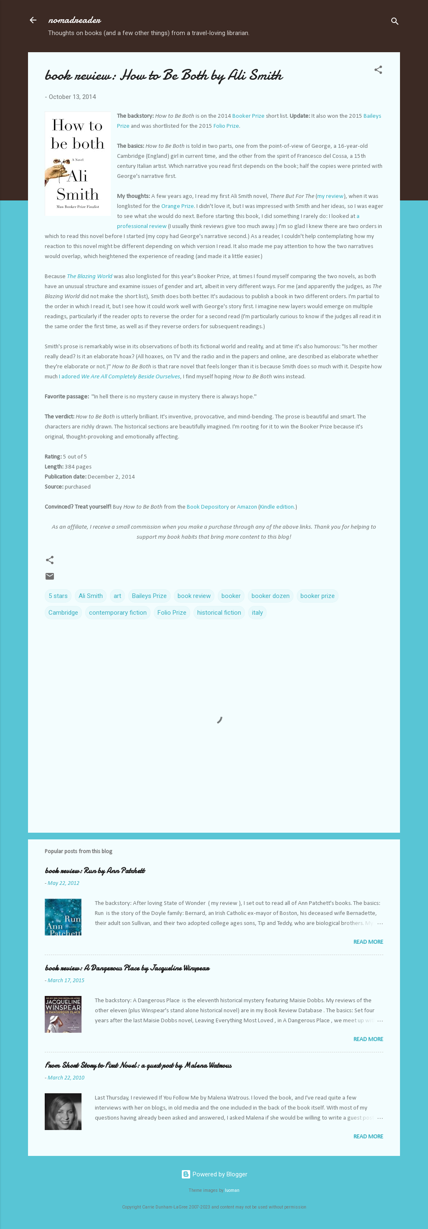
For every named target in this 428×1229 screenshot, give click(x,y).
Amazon (247, 507)
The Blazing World (89, 277)
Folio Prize (226, 126)
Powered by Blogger (214, 1174)
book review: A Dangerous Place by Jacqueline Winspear (127, 968)
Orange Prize (177, 206)
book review (194, 596)
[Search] (395, 22)
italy (257, 612)
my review (330, 196)
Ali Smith (91, 596)
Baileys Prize (149, 596)
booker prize (318, 596)
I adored (119, 377)
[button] (378, 71)
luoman (232, 1190)
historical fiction (219, 612)
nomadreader (74, 20)
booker (231, 596)
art (117, 596)
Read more (368, 942)
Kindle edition (277, 507)
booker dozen (271, 596)
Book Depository (208, 507)
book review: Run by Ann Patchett (94, 871)
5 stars (58, 596)
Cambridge (63, 612)
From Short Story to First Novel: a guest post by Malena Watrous (138, 1065)
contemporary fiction (118, 612)
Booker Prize (248, 116)
